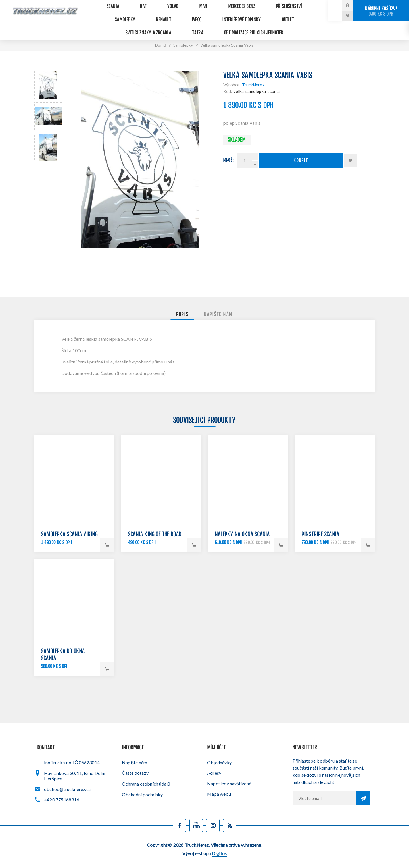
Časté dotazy (135, 761)
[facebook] (179, 814)
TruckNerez (253, 73)
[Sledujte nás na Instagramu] (213, 814)
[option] (48, 73)
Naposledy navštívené (229, 772)
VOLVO (157, 4)
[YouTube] (196, 814)
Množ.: (229, 149)
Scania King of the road (155, 523)
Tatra (304, 14)
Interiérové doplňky (173, 14)
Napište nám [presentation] (218, 303)
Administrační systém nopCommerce (203, 850)
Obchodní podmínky (142, 783)
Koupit (301, 149)
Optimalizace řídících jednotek (204, 23)
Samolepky (296, 4)
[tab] (182, 303)
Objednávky (219, 751)
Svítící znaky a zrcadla (259, 14)
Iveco (134, 14)
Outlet (213, 14)
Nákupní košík (381, 11)
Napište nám (134, 751)
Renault (106, 14)
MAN (181, 4)
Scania (109, 4)
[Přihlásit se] (324, 787)
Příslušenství (257, 4)
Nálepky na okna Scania (242, 523)
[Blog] (229, 814)
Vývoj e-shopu (204, 842)
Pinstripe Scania (320, 523)
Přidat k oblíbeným (350, 149)
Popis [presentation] (182, 303)
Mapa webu (219, 782)
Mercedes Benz (214, 4)
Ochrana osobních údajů (146, 772)
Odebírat (363, 787)
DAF (133, 4)
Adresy (214, 761)
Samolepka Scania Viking (69, 523)
